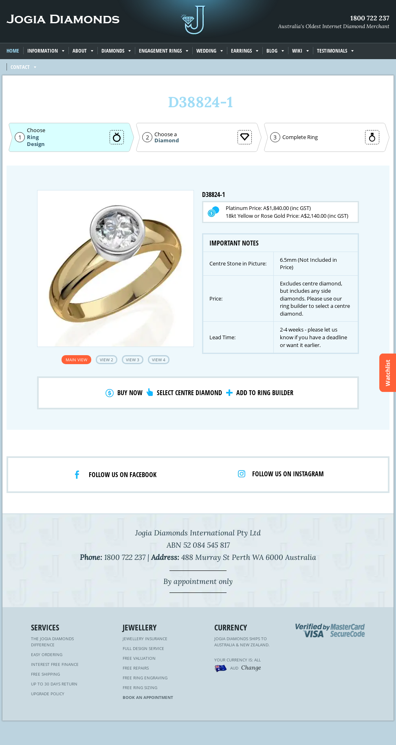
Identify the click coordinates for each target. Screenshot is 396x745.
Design (36, 144)
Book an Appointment (148, 697)
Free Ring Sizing (140, 687)
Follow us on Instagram (288, 474)
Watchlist (388, 372)
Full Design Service (143, 648)
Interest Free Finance (55, 664)
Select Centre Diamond (189, 392)
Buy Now (130, 392)
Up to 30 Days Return (54, 684)
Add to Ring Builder (264, 392)
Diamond (166, 140)
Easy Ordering (46, 654)
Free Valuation (139, 658)
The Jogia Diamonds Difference (52, 642)
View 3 (132, 360)
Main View (76, 360)
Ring (33, 137)
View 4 (158, 360)
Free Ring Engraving (145, 678)
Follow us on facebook (122, 474)
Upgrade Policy (47, 693)
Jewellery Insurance (145, 638)
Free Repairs (136, 668)
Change (251, 667)
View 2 (106, 360)
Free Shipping (45, 674)
